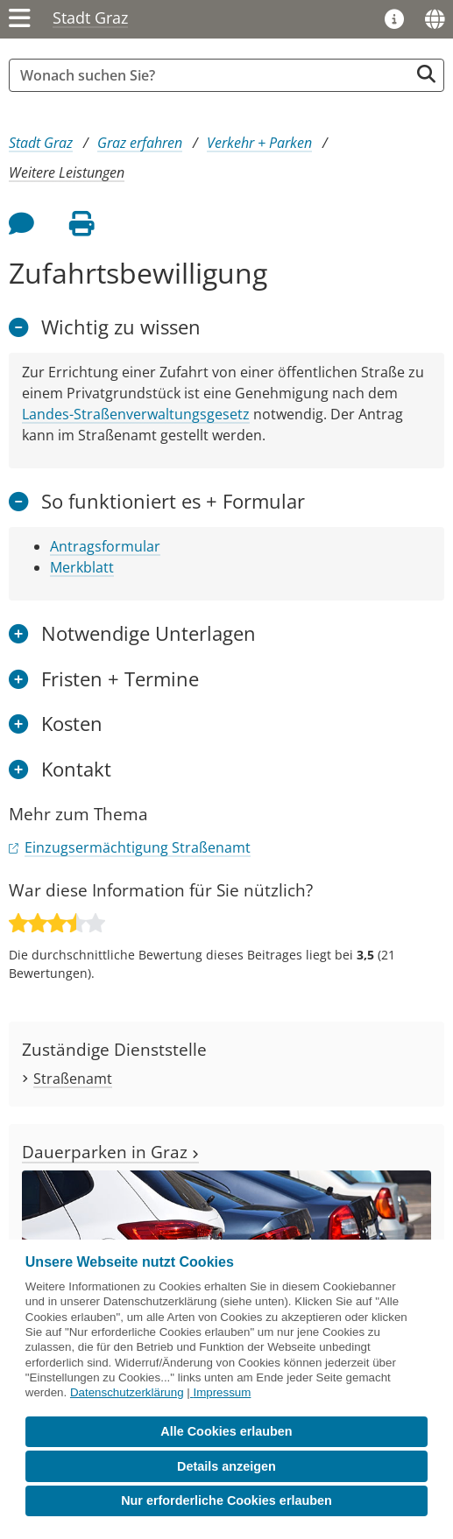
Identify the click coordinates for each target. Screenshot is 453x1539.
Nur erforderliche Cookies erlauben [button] (226, 1500)
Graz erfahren (139, 142)
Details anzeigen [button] (226, 1466)
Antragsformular (105, 546)
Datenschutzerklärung (127, 1392)
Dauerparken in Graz (110, 1151)
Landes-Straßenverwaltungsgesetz (136, 414)
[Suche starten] (426, 74)
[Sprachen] (434, 19)
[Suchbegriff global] (213, 75)
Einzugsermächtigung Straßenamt (138, 847)
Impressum (222, 1392)
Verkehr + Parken (259, 142)
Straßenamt (72, 1078)
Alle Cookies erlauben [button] (226, 1431)
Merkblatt (82, 567)
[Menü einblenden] (20, 19)
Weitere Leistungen (66, 172)
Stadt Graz (90, 17)
